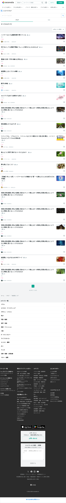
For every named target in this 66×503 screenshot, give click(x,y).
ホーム (2, 295)
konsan (4, 118)
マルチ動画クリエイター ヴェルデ (6, 90)
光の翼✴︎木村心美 (6, 41)
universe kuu (6, 66)
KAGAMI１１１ (6, 187)
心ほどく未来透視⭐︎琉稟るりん (6, 53)
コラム (2, 49)
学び (2, 37)
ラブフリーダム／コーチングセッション (6, 159)
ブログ (7, 295)
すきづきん (5, 147)
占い (2, 114)
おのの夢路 (5, 171)
